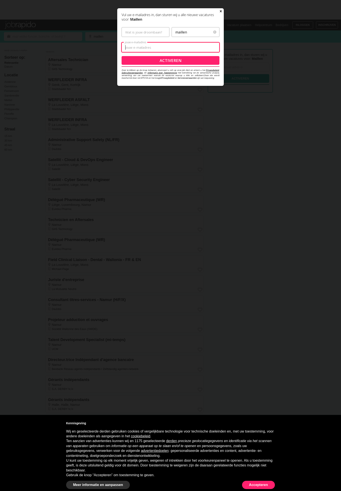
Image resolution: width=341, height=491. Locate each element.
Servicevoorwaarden (187, 119)
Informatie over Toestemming (162, 114)
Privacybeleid (212, 111)
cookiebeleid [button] (140, 436)
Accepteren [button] (258, 485)
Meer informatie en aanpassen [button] (98, 485)
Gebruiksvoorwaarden (132, 114)
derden (171, 441)
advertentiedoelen (155, 451)
